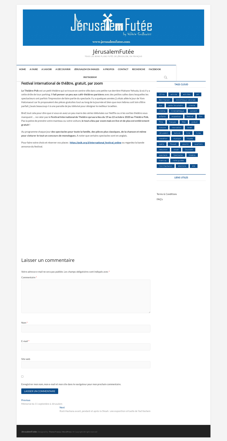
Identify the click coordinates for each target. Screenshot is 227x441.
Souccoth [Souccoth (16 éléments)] (189, 148)
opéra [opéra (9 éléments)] (161, 142)
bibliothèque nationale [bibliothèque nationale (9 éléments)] (185, 98)
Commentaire (29, 276)
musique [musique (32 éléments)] (177, 137)
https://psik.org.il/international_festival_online (95, 141)
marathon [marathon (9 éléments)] (163, 137)
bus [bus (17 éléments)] (160, 104)
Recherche (142, 69)
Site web (25, 357)
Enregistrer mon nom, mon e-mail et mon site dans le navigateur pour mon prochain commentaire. (71, 382)
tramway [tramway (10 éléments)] (163, 159)
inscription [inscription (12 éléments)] (176, 126)
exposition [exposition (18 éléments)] (176, 115)
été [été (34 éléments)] (193, 164)
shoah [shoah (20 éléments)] (176, 148)
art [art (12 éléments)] (197, 93)
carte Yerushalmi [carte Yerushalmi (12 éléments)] (175, 104)
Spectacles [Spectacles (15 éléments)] (178, 153)
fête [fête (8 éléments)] (184, 120)
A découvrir (66, 69)
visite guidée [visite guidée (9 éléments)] (178, 159)
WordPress (66, 430)
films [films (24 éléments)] (161, 120)
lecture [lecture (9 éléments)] (177, 131)
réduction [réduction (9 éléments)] (163, 148)
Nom (24, 321)
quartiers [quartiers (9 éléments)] (199, 142)
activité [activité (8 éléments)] (174, 93)
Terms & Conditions (167, 192)
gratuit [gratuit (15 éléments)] (195, 120)
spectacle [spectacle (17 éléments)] (163, 153)
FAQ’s (160, 198)
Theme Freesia (55, 430)
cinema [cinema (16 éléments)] (192, 104)
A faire (37, 69)
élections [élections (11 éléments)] (182, 164)
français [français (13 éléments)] (172, 120)
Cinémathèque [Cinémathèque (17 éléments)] (177, 109)
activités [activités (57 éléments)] (186, 93)
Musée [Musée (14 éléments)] (190, 137)
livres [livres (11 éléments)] (198, 131)
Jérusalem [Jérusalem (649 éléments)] (163, 131)
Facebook (159, 69)
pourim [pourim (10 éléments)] (185, 142)
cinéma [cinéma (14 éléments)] (162, 109)
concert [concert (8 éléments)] (193, 109)
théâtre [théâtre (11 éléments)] (192, 153)
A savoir (50, 69)
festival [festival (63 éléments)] (190, 115)
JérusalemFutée (113, 51)
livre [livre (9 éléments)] (188, 131)
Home (26, 69)
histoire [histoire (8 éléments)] (162, 126)
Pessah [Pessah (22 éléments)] (173, 142)
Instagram (175, 69)
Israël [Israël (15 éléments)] (189, 126)
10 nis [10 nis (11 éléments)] (162, 93)
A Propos (112, 69)
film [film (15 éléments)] (200, 115)
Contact (127, 69)
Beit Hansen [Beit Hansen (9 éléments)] (164, 98)
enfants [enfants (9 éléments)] (162, 115)
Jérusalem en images (90, 69)
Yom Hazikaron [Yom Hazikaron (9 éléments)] (165, 164)
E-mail (25, 339)
